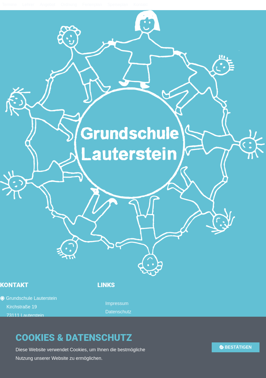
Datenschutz (118, 311)
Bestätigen (236, 347)
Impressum (116, 303)
